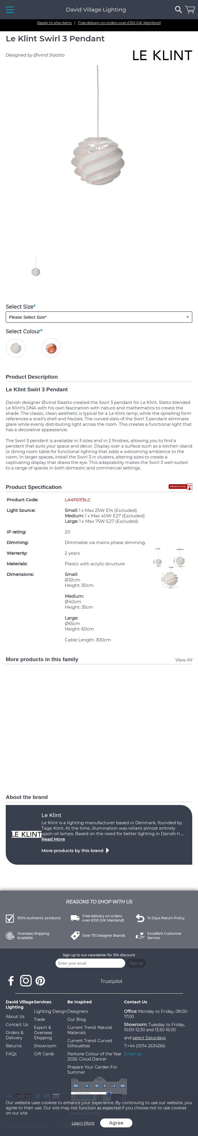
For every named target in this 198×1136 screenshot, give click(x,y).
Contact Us (17, 1024)
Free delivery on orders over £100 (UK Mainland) (119, 23)
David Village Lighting (96, 9)
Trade (39, 1019)
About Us (15, 1016)
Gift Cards (44, 1053)
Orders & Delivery (14, 1035)
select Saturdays (149, 1037)
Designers (77, 1011)
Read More (53, 839)
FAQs (11, 1053)
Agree (116, 1123)
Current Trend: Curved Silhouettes (89, 1043)
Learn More (83, 1123)
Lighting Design (50, 1011)
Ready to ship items (54, 23)
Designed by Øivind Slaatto (35, 55)
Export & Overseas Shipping (43, 1032)
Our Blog (76, 1019)
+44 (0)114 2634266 (146, 1045)
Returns (14, 1045)
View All (183, 660)
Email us (132, 1053)
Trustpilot (111, 981)
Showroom (45, 1045)
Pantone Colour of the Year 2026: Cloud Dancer (94, 1056)
